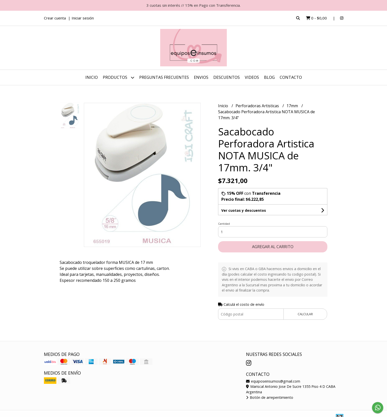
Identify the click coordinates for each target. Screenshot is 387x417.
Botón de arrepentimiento (269, 397)
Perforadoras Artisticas (258, 105)
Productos (118, 77)
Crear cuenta (55, 17)
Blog (269, 77)
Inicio (91, 77)
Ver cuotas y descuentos (243, 210)
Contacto (291, 77)
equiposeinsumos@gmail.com (273, 381)
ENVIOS (201, 77)
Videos (252, 77)
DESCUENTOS (226, 77)
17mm (292, 105)
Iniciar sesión (83, 17)
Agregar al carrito (272, 246)
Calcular (305, 314)
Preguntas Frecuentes (164, 77)
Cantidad (224, 223)
